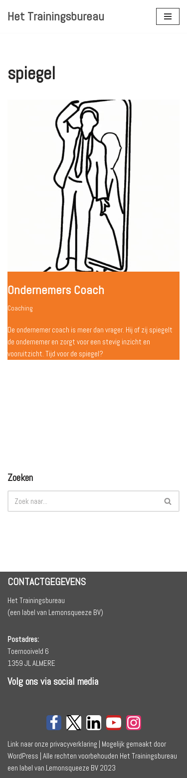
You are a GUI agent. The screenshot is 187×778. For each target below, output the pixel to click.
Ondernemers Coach (55, 290)
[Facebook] (53, 722)
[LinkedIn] (93, 722)
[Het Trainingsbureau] (55, 16)
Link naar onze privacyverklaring (52, 744)
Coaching (20, 308)
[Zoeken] (82, 501)
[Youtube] (113, 722)
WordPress (22, 756)
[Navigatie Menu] (168, 16)
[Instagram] (133, 722)
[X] (73, 722)
